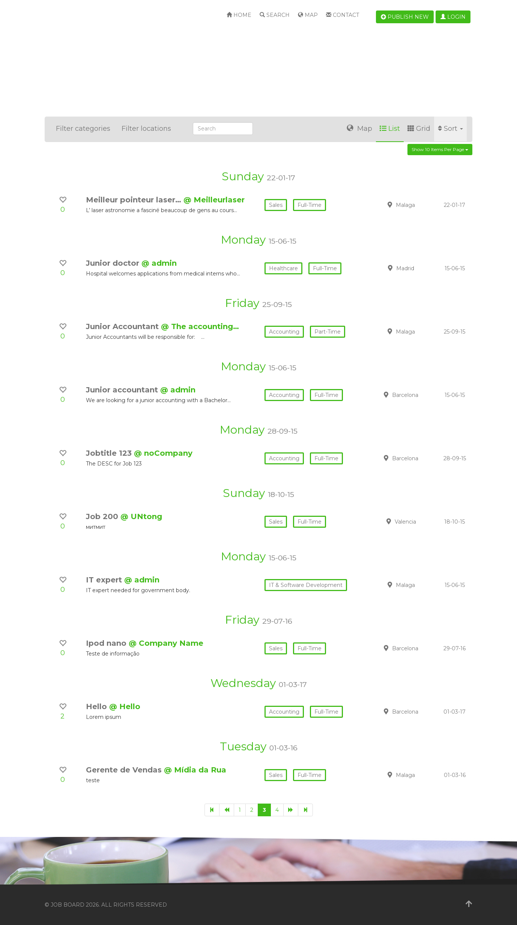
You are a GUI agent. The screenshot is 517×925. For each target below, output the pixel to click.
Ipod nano (107, 643)
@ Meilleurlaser (214, 199)
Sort (450, 128)
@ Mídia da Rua (195, 769)
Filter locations (146, 128)
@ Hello (124, 706)
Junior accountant (123, 389)
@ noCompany (163, 453)
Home (239, 15)
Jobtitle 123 (110, 453)
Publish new (405, 16)
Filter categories (83, 128)
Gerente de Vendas (125, 769)
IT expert (105, 579)
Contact (342, 15)
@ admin (159, 263)
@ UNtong (141, 516)
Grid (418, 128)
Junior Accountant (123, 326)
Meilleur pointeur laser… (134, 199)
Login (453, 16)
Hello (97, 706)
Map (308, 15)
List (390, 128)
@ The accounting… (200, 326)
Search (275, 15)
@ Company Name (166, 643)
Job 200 (103, 516)
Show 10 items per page (440, 149)
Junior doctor (113, 263)
